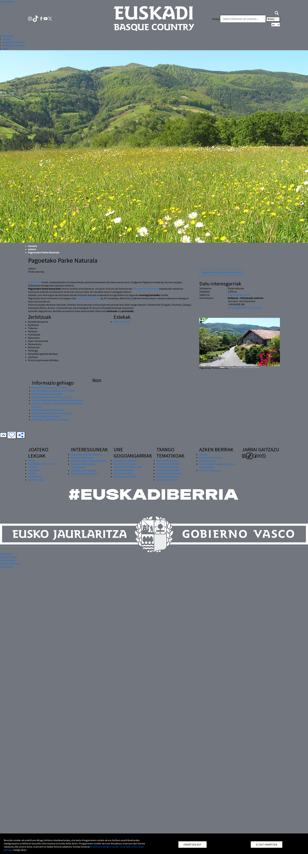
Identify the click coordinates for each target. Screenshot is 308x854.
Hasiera (32, 246)
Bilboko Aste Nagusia (125, 460)
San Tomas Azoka (123, 473)
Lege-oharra (7, 566)
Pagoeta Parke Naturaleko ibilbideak (221, 272)
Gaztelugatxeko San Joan (42, 463)
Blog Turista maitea (210, 457)
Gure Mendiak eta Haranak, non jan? (51, 397)
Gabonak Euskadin (124, 470)
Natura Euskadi (122, 321)
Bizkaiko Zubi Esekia (82, 457)
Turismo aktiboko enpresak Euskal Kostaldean (57, 400)
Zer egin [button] (6, 39)
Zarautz (236, 294)
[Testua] (243, 19)
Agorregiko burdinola (88, 298)
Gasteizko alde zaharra (83, 470)
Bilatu (273, 19)
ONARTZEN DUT (192, 844)
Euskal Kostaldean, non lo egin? (49, 387)
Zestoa (246, 294)
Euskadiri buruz (207, 460)
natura (32, 249)
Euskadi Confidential (167, 476)
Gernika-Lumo (36, 479)
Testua (215, 19)
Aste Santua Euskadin (125, 476)
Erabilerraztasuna (10, 563)
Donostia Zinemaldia (125, 463)
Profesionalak (8, 560)
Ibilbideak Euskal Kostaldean (48, 410)
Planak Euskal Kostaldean (46, 416)
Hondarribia (34, 476)
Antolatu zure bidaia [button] (13, 45)
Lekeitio (32, 466)
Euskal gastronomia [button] (13, 42)
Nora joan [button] (7, 35)
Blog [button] (5, 48)
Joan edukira (7, 1)
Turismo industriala (167, 466)
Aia (229, 294)
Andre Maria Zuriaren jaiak (128, 466)
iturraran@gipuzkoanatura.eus (245, 307)
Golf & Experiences (166, 479)
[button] (277, 12)
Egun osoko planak (166, 460)
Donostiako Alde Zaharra (84, 473)
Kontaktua (6, 553)
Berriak (203, 454)
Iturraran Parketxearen (145, 288)
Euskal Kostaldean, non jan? (47, 393)
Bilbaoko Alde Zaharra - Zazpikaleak (84, 465)
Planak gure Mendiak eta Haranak (50, 419)
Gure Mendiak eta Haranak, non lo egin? (53, 390)
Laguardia (33, 470)
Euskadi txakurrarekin (168, 463)
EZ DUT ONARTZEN (266, 844)
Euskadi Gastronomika (168, 473)
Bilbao (31, 460)
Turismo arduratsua (210, 470)
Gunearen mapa (8, 557)
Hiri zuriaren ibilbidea (168, 470)
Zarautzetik (34, 282)
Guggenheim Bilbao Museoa (86, 454)
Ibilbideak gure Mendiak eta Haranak (52, 413)
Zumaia (32, 473)
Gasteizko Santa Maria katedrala (89, 460)
